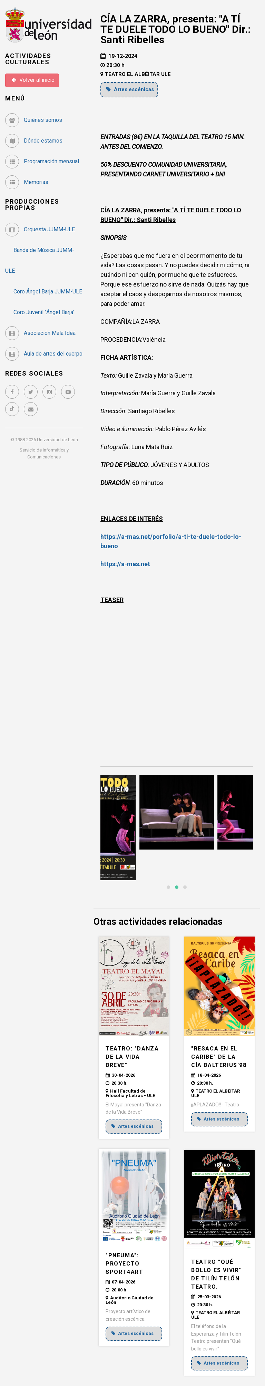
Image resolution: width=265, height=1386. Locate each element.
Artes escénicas (130, 89)
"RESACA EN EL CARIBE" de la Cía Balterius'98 (219, 1056)
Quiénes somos (33, 120)
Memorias (26, 182)
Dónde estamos (33, 140)
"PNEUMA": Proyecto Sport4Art (124, 1263)
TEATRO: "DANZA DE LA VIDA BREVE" (132, 1056)
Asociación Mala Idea (40, 333)
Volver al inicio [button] (33, 80)
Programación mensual (42, 161)
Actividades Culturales (28, 59)
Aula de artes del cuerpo (43, 353)
